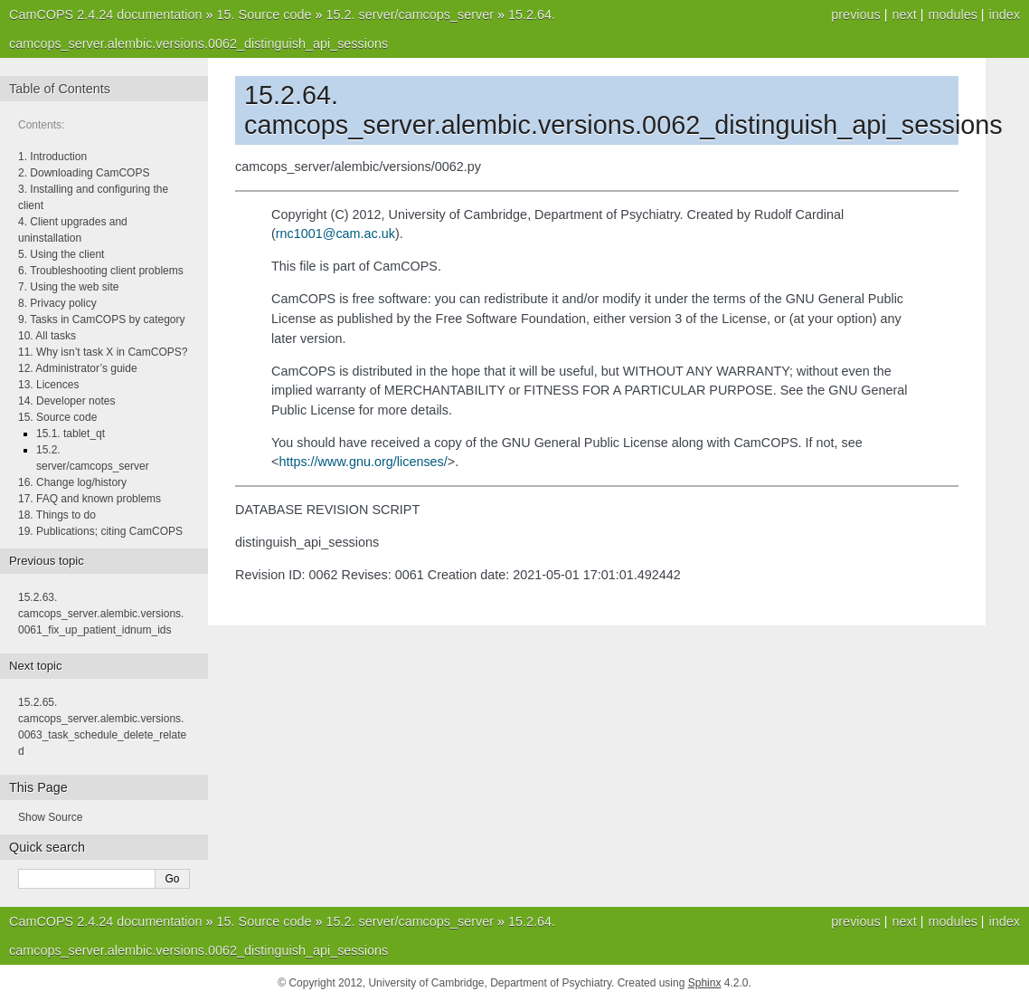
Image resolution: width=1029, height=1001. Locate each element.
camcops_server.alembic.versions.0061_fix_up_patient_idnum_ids (101, 613)
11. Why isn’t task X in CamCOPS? (102, 352)
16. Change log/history (72, 482)
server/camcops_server (410, 14)
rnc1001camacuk (335, 233)
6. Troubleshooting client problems (101, 270)
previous (855, 14)
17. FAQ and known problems (89, 498)
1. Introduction (52, 156)
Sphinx (705, 983)
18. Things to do (57, 515)
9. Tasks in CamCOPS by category (101, 319)
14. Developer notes (66, 401)
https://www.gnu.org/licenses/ (362, 461)
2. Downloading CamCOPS (83, 173)
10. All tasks (47, 335)
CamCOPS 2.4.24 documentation (106, 14)
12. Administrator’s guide (77, 368)
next (904, 14)
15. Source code (57, 417)
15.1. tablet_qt (70, 433)
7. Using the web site (68, 287)
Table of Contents (59, 88)
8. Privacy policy (57, 303)
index (1004, 14)
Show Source (50, 817)
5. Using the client (61, 254)
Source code (264, 14)
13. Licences (48, 384)
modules (952, 14)
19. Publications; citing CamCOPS (100, 531)
